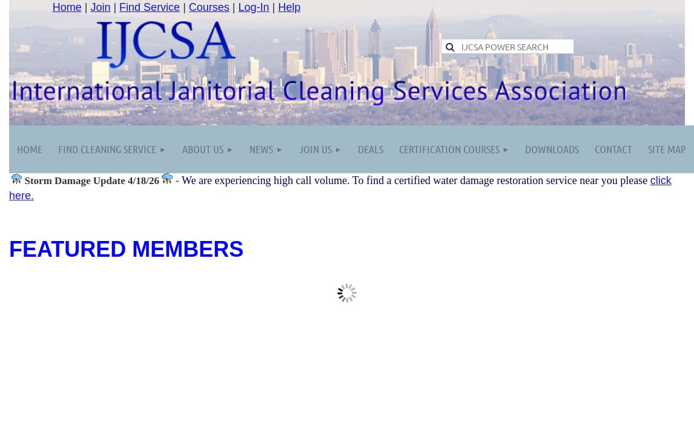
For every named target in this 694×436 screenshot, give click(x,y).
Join (100, 7)
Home (67, 7)
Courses (209, 7)
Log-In (254, 7)
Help (289, 7)
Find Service (149, 7)
